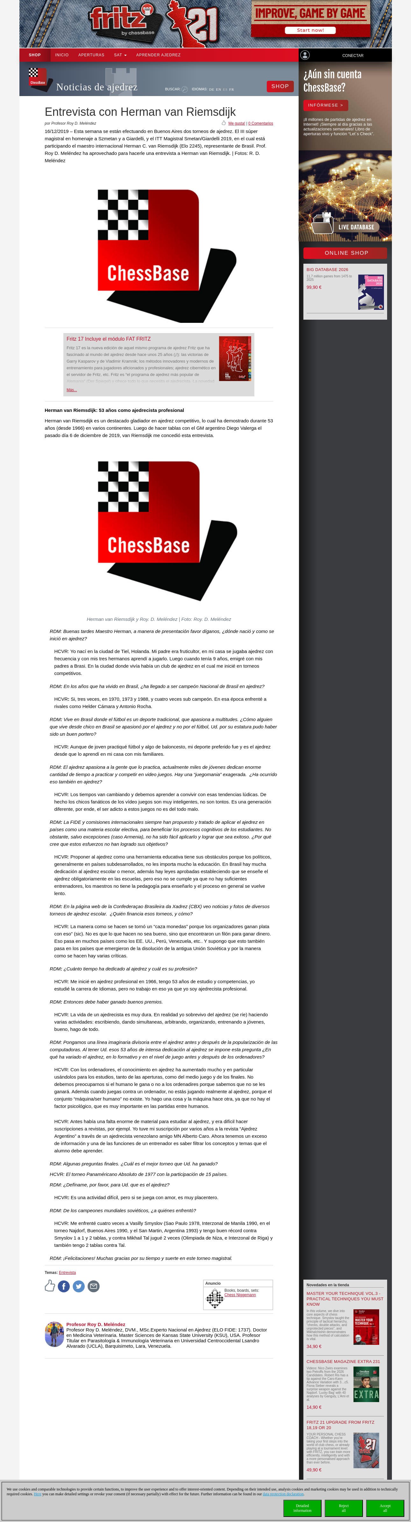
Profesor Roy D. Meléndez (96, 1324)
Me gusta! (236, 123)
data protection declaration (283, 1494)
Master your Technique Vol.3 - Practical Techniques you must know (345, 1299)
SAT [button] (120, 55)
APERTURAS (91, 55)
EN (219, 89)
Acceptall (385, 1508)
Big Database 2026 (327, 269)
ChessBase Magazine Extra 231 (343, 1361)
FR (231, 89)
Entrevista (67, 1272)
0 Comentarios (260, 123)
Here (37, 1494)
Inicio (62, 55)
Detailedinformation (303, 1508)
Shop (35, 55)
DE (212, 89)
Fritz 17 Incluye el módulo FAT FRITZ (109, 339)
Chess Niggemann (240, 1295)
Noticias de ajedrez (97, 87)
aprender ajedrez (158, 55)
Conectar (352, 55)
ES (225, 89)
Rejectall (344, 1508)
